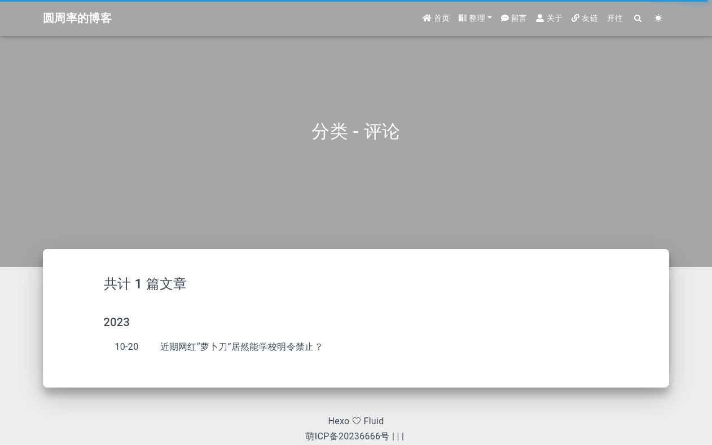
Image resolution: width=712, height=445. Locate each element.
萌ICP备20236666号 (347, 436)
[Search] (638, 18)
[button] (475, 18)
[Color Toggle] (658, 18)
